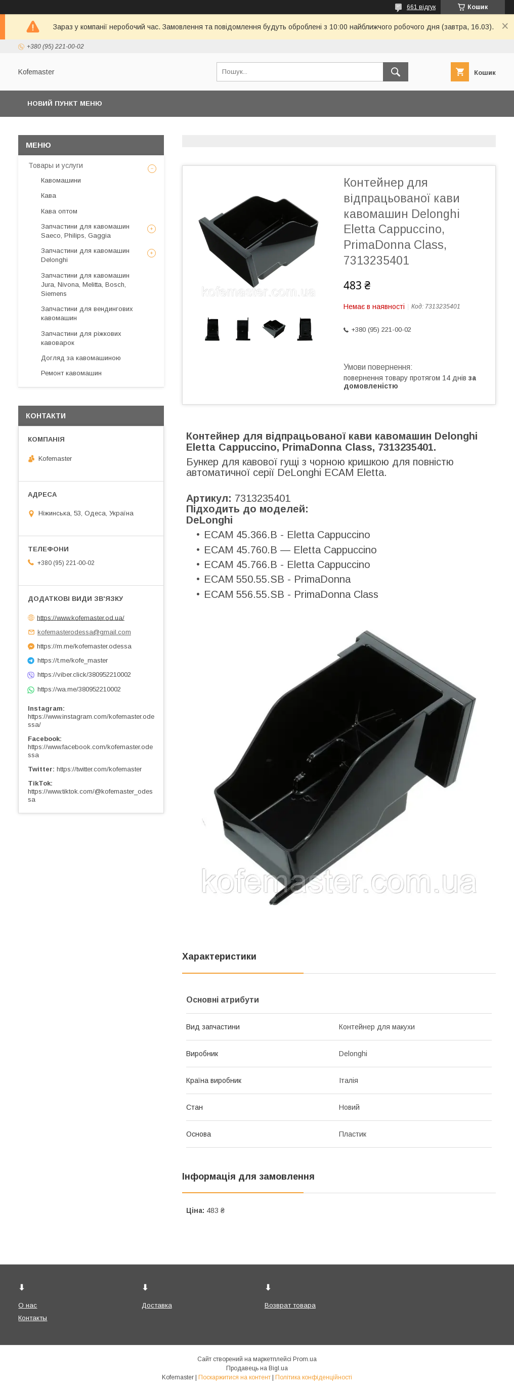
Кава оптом (59, 211)
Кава (48, 195)
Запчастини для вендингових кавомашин (87, 313)
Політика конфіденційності (313, 1377)
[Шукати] (395, 71)
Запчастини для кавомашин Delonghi (85, 255)
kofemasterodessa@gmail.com (84, 632)
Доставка (157, 1305)
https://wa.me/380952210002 (79, 689)
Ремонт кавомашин (71, 373)
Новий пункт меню (64, 103)
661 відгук (421, 7)
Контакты (32, 1318)
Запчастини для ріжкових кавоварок (81, 338)
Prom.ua (305, 1359)
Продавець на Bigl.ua (257, 1368)
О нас (27, 1305)
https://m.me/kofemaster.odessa (84, 646)
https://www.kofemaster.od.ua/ (80, 617)
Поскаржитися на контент (234, 1377)
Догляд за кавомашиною (81, 358)
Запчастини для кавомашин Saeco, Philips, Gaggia (85, 231)
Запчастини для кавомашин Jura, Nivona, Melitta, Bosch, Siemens (85, 284)
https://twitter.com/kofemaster (99, 769)
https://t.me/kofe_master (72, 660)
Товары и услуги (55, 165)
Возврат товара (290, 1305)
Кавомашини (61, 180)
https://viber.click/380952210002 (84, 674)
